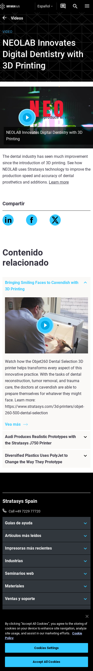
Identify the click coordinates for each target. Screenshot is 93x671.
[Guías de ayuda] (46, 523)
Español (45, 6)
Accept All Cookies (46, 662)
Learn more (59, 182)
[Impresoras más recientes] (46, 548)
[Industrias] (46, 561)
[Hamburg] (87, 6)
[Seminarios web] (46, 573)
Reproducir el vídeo (46, 117)
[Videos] (6, 18)
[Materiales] (46, 586)
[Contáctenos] (63, 6)
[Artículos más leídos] (46, 536)
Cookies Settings (46, 648)
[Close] (87, 616)
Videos (17, 18)
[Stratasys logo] (10, 6)
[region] (46, 640)
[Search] (75, 6)
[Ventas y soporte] (46, 599)
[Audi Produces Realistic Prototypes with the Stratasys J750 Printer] (46, 440)
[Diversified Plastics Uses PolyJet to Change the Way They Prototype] (46, 459)
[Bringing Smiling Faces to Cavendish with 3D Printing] (46, 286)
